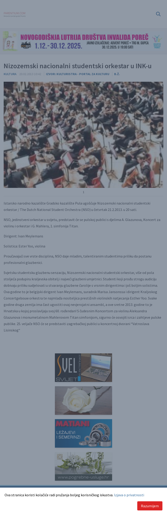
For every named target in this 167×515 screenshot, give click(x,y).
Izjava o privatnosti (129, 495)
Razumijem (150, 506)
